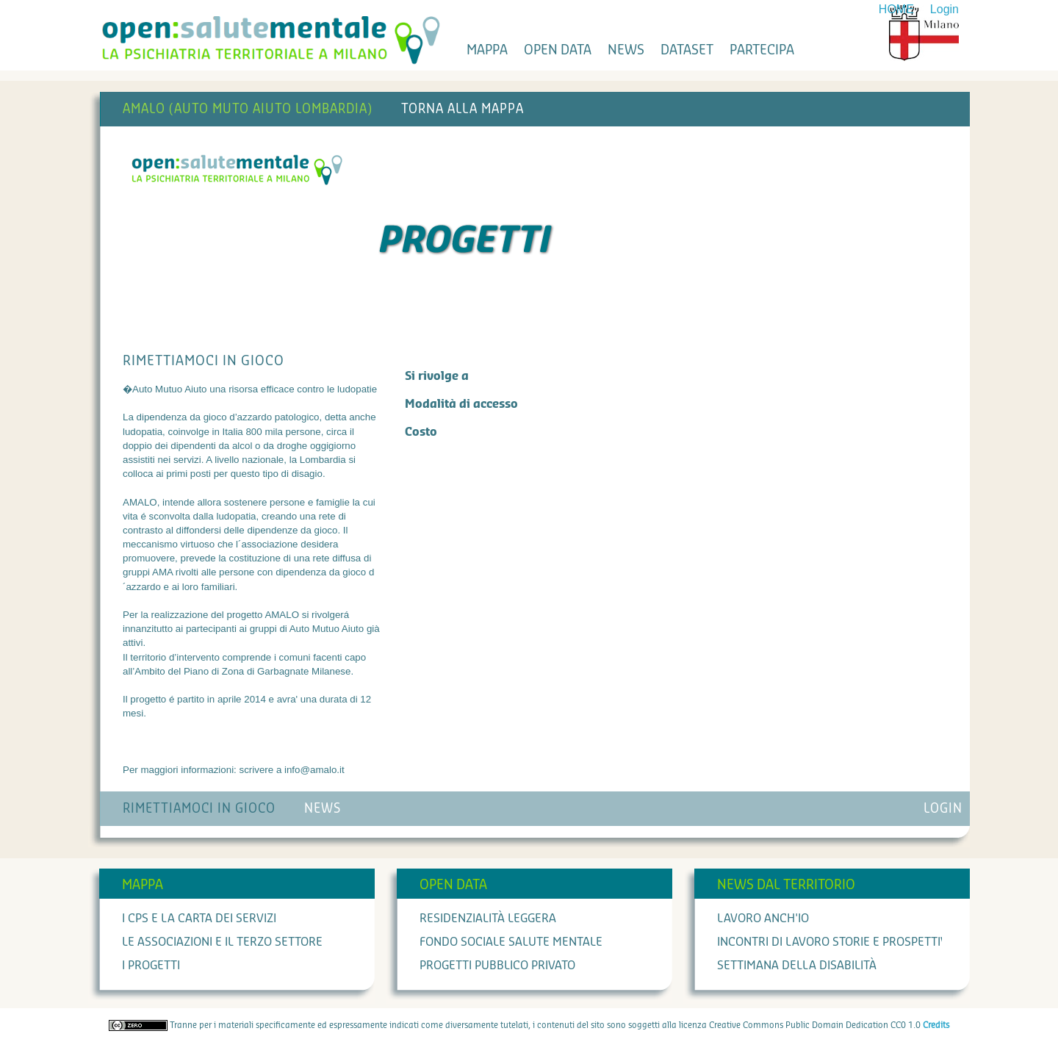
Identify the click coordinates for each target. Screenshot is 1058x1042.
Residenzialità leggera (488, 918)
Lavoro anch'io (763, 918)
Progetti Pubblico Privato (497, 965)
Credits (936, 1025)
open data (557, 50)
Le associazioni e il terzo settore (222, 942)
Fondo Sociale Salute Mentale (511, 942)
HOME (896, 9)
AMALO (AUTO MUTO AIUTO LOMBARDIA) (248, 109)
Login (944, 9)
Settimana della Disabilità (797, 965)
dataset (687, 50)
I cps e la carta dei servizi (199, 918)
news (626, 50)
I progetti (151, 965)
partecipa (762, 50)
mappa (487, 50)
